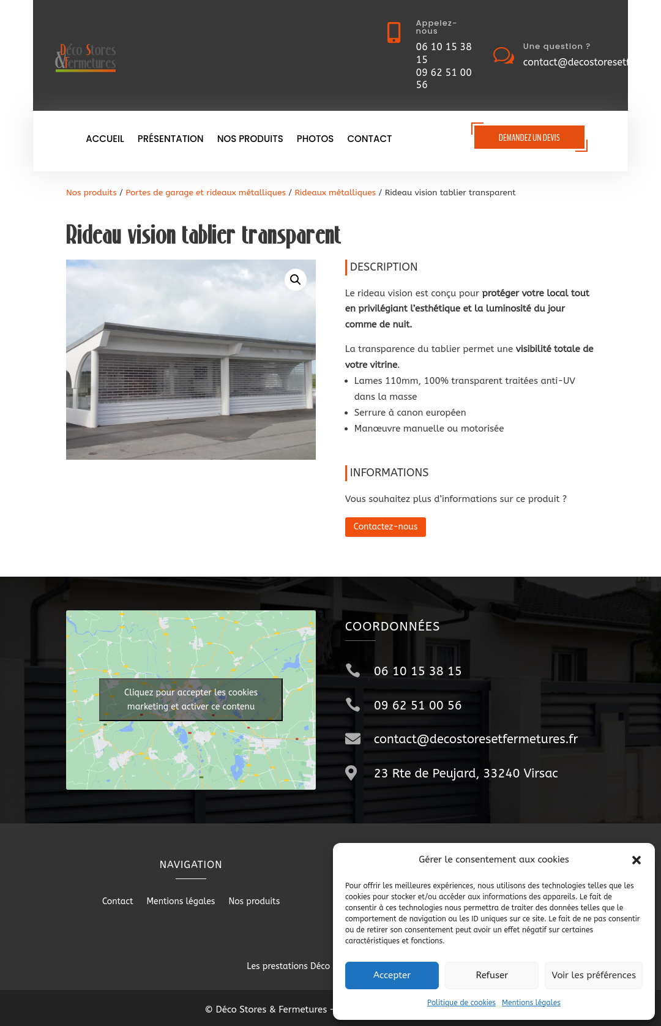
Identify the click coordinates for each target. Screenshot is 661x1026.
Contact (369, 140)
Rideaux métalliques (335, 192)
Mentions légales (531, 1002)
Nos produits (250, 140)
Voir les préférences (593, 975)
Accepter (392, 975)
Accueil (105, 140)
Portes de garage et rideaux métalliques (205, 192)
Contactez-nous (386, 527)
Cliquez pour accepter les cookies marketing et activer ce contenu (191, 699)
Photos (315, 140)
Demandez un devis (529, 137)
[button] (636, 860)
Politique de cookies (461, 1002)
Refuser (492, 975)
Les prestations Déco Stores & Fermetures (330, 966)
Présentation (171, 140)
